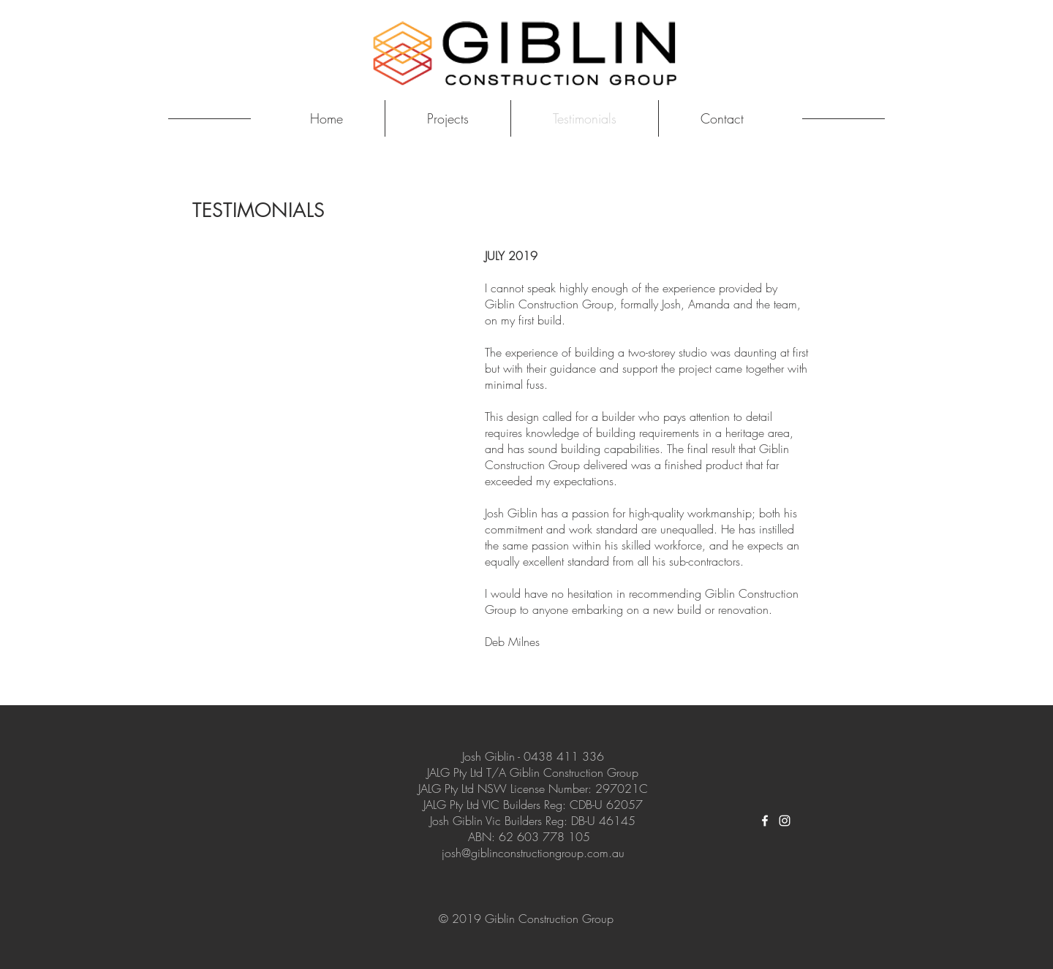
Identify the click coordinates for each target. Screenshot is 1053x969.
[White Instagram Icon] (784, 820)
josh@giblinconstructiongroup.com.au (533, 853)
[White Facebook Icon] (765, 820)
